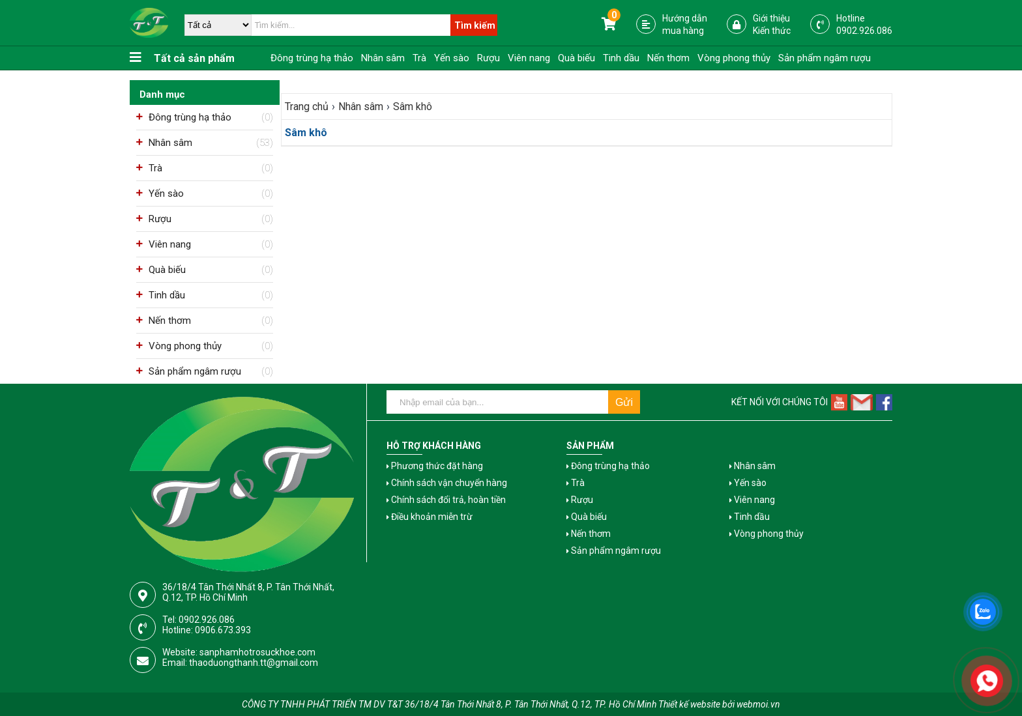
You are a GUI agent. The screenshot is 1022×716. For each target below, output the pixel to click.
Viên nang (529, 58)
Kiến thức (772, 30)
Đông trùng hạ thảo (311, 58)
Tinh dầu (621, 58)
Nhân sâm (383, 58)
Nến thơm (668, 58)
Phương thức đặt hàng (435, 466)
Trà (419, 58)
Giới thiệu (771, 18)
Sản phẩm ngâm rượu (824, 58)
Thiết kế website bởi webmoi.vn (719, 704)
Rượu (488, 58)
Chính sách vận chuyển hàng (447, 483)
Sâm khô (306, 132)
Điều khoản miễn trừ (430, 516)
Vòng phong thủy (733, 58)
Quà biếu (576, 58)
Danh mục (162, 94)
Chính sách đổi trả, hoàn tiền (446, 499)
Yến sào (451, 58)
